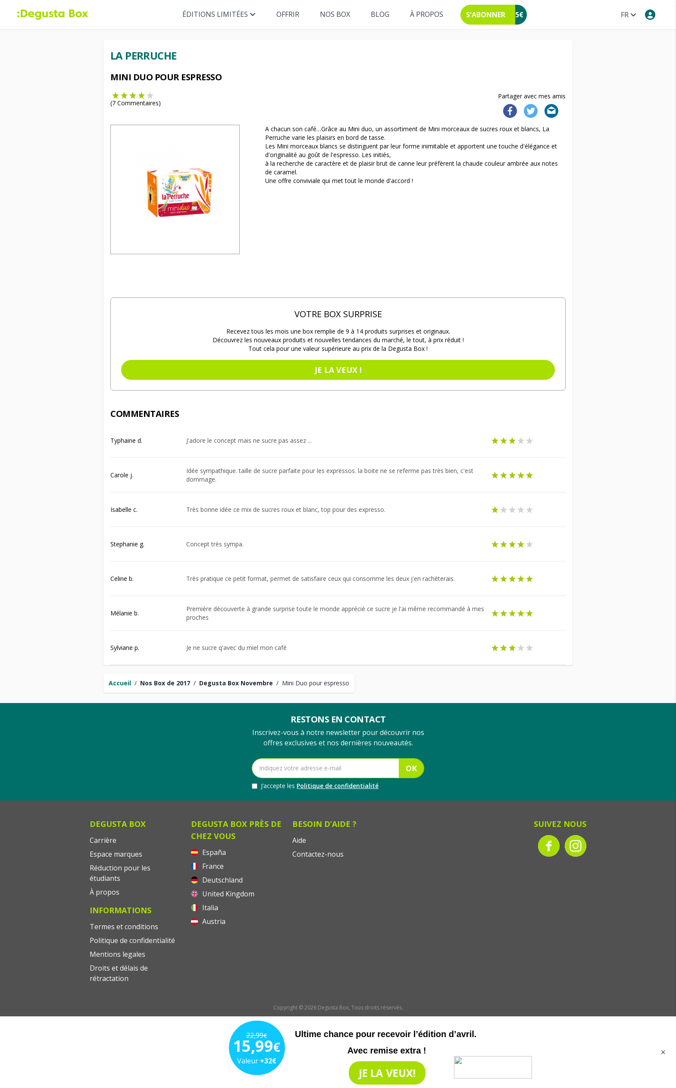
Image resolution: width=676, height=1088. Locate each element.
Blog (380, 14)
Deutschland (217, 880)
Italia (204, 907)
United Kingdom (222, 894)
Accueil (120, 683)
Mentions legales (117, 954)
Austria (208, 921)
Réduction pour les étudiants (120, 873)
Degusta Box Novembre (236, 683)
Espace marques (116, 854)
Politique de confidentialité (338, 786)
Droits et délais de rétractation (119, 973)
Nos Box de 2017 (165, 683)
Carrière (103, 840)
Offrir (287, 14)
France (207, 866)
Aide (299, 840)
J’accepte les (315, 786)
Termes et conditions (124, 926)
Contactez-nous (318, 854)
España (208, 852)
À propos (426, 14)
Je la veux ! (338, 370)
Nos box (335, 14)
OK (411, 768)
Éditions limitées (219, 14)
